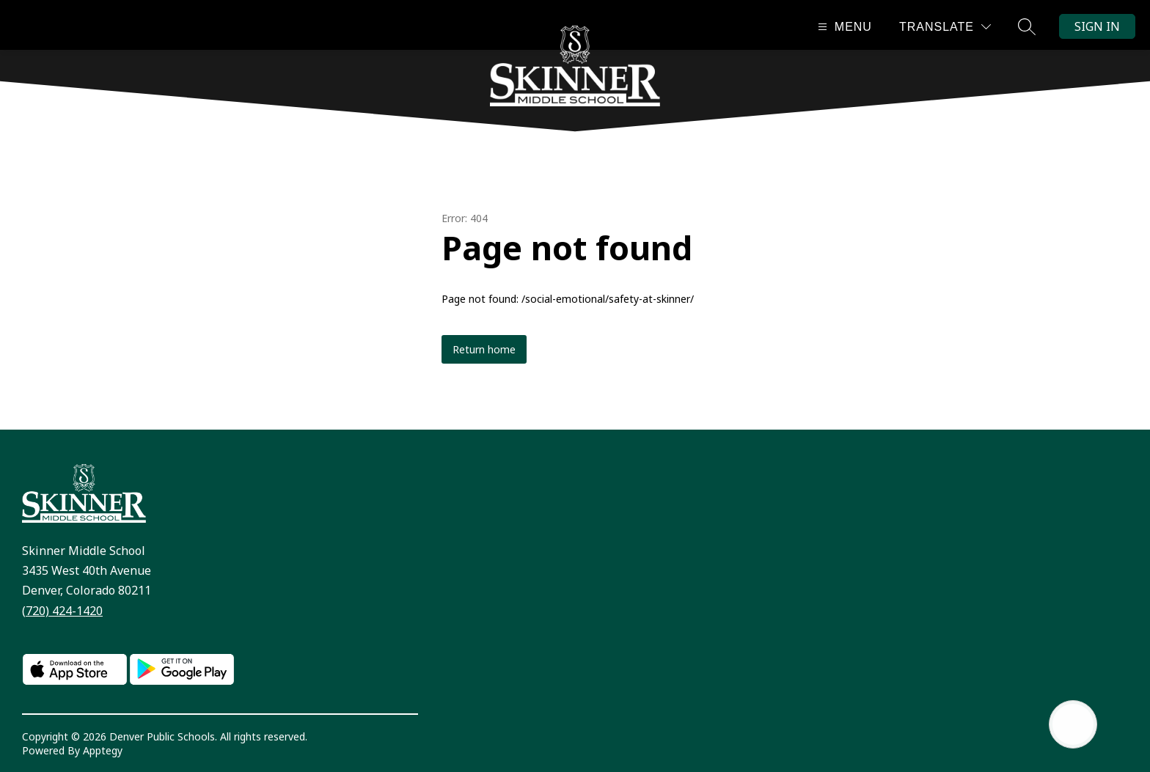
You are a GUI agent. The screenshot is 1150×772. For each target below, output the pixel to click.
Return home (484, 349)
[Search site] (1027, 26)
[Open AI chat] (1073, 724)
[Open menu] (843, 27)
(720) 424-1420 (62, 611)
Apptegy (102, 750)
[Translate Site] (945, 27)
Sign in (1097, 26)
